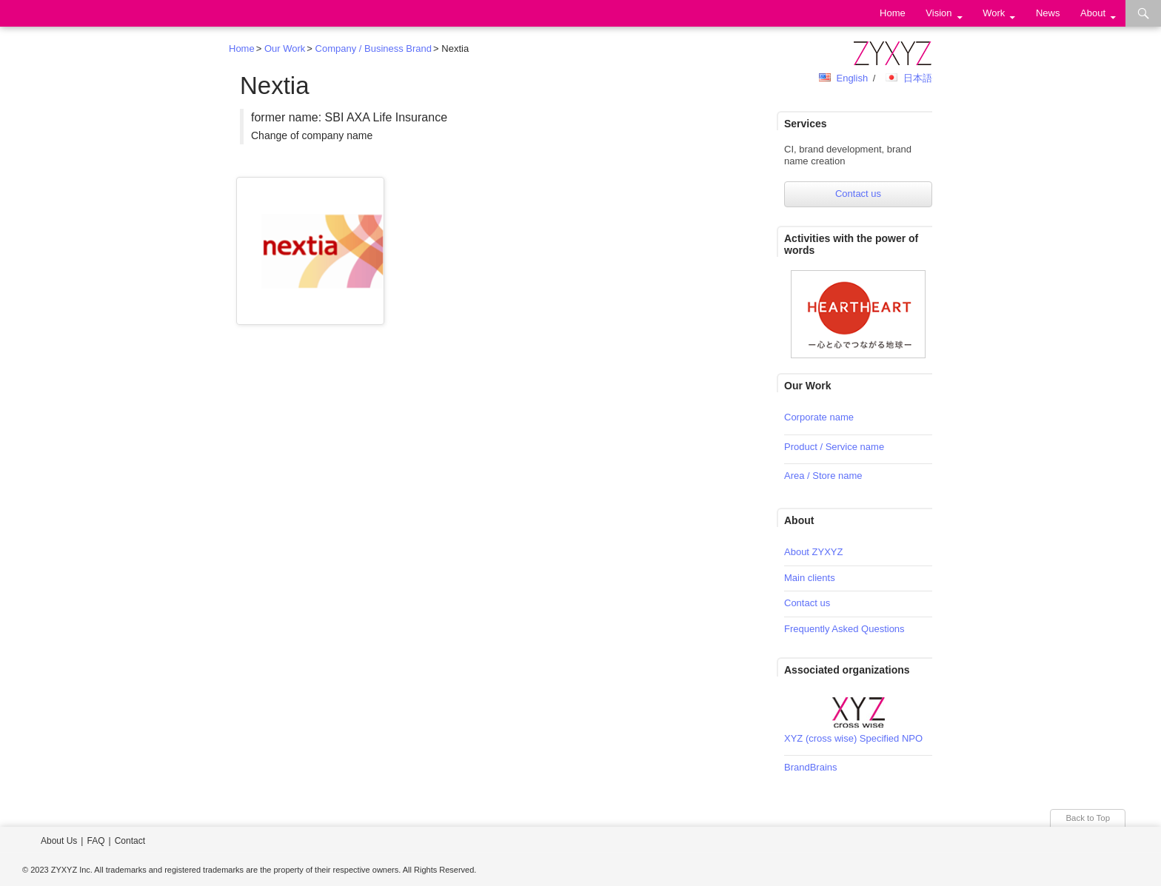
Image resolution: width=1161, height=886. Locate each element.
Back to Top (1087, 817)
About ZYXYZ (813, 551)
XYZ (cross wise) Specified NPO (853, 738)
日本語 (917, 78)
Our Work (284, 48)
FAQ (95, 841)
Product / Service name (834, 446)
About (1092, 13)
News (1048, 13)
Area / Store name (823, 475)
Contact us (858, 193)
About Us (59, 841)
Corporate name (819, 417)
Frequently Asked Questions (844, 628)
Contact (130, 841)
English (852, 78)
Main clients (809, 577)
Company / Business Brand (373, 48)
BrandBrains (810, 767)
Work (994, 13)
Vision (938, 13)
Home (893, 13)
